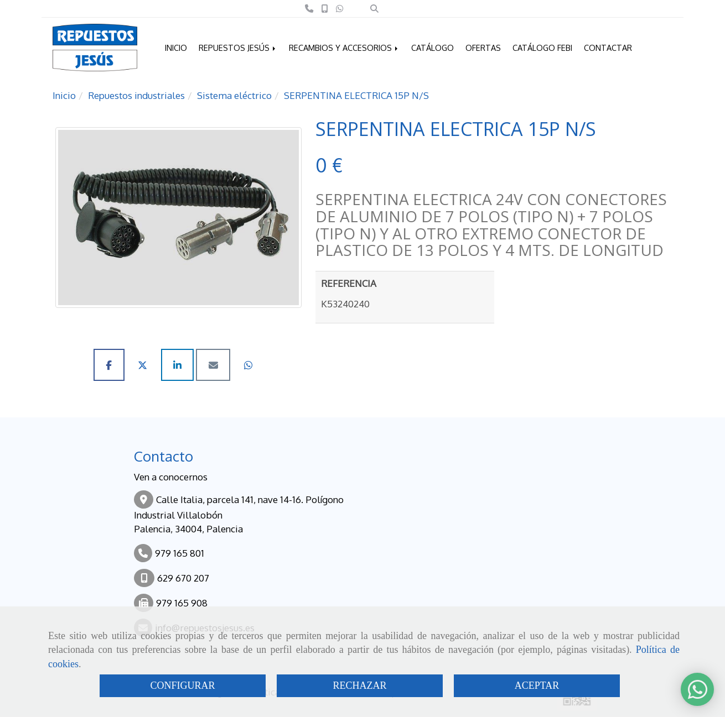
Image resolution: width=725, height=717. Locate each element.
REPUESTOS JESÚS (238, 48)
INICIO (176, 48)
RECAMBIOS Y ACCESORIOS (344, 48)
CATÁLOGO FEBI (542, 48)
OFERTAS (483, 48)
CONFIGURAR (182, 685)
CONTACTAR (608, 48)
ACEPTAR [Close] (537, 685)
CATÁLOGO (432, 48)
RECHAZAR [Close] (359, 685)
